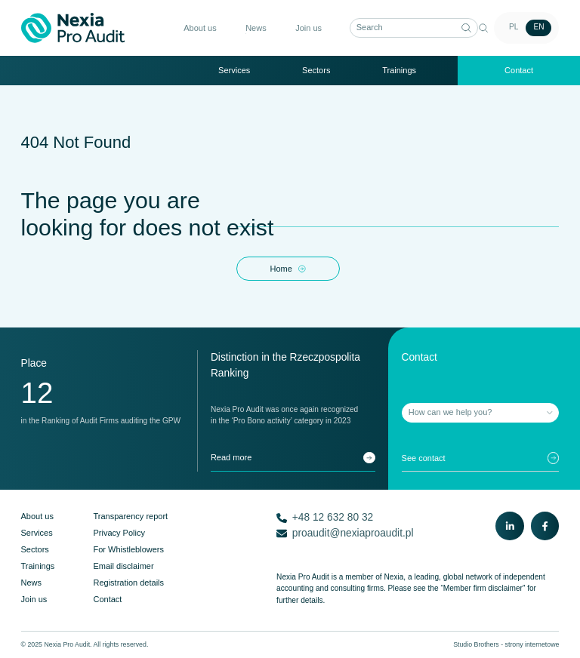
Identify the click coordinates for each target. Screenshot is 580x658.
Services (234, 70)
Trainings (399, 70)
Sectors (316, 70)
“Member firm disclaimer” (482, 588)
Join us (308, 27)
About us (200, 27)
